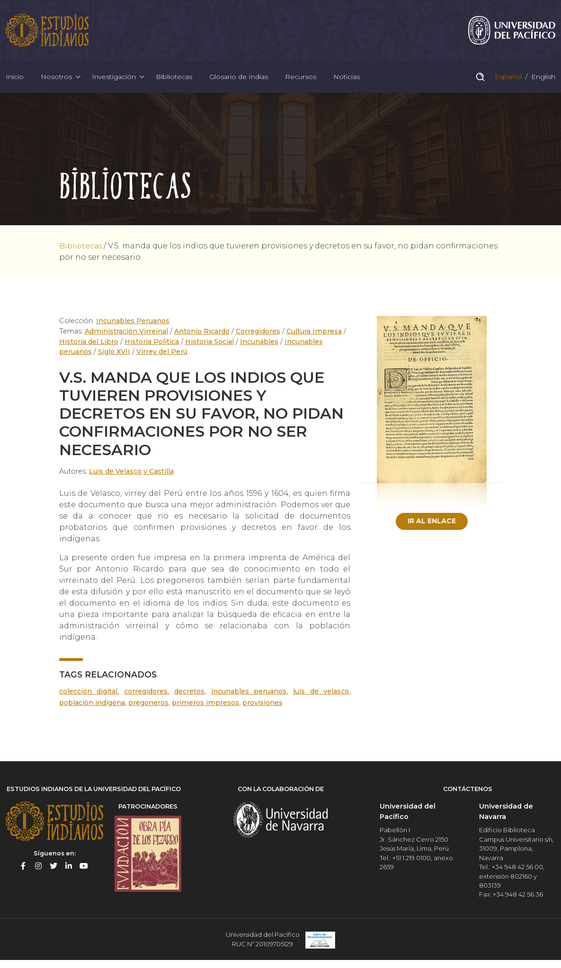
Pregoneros (151, 710)
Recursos (300, 82)
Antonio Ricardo (201, 339)
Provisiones (267, 710)
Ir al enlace (432, 529)
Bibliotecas (174, 82)
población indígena (92, 710)
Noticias (346, 82)
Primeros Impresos (209, 710)
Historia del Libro (88, 349)
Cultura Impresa (315, 339)
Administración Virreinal (126, 339)
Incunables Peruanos (133, 329)
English (542, 82)
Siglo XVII (115, 360)
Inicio (15, 82)
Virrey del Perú (163, 360)
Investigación (114, 82)
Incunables (258, 349)
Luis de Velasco (321, 699)
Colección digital (88, 699)
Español (507, 82)
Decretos (189, 699)
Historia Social (209, 349)
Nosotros (56, 82)
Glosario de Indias (238, 82)
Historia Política (151, 349)
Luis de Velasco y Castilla (131, 479)
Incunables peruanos (249, 699)
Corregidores (258, 339)
